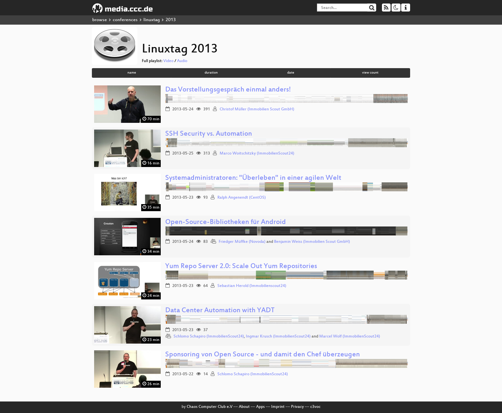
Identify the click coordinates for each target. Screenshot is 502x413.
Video (168, 61)
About (244, 407)
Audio (182, 61)
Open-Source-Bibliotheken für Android (225, 222)
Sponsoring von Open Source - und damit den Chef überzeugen (262, 355)
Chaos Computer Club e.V (209, 407)
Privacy (297, 407)
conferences (125, 20)
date (290, 73)
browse (99, 20)
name (131, 73)
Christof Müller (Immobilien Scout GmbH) (257, 109)
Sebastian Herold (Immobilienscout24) (251, 286)
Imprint (278, 407)
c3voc (315, 407)
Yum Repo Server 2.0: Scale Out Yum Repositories (241, 267)
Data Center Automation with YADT (220, 311)
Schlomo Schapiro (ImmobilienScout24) (209, 336)
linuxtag (151, 20)
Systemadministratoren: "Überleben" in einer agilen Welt (253, 178)
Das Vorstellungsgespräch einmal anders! (228, 90)
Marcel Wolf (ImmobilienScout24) (349, 336)
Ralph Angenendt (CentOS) (241, 197)
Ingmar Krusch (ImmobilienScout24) (278, 336)
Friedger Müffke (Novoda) (242, 242)
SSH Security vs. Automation (208, 134)
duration (211, 73)
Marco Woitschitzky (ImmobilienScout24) (257, 153)
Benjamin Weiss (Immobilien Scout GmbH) (312, 242)
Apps (260, 407)
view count (370, 73)
